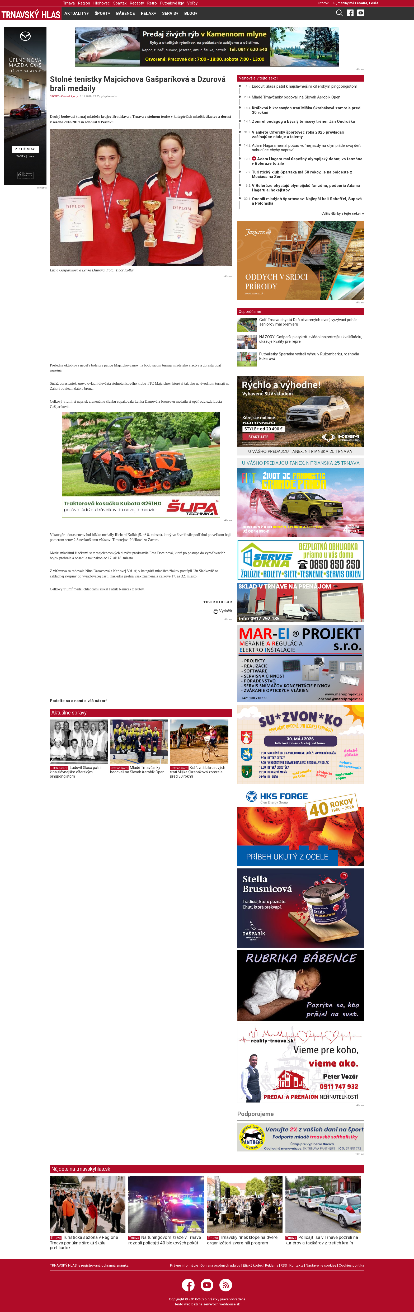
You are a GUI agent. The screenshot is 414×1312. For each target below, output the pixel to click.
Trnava (69, 3)
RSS (284, 1265)
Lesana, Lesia (366, 3)
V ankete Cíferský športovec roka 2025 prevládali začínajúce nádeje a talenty (298, 134)
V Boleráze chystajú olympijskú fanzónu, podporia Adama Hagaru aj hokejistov (306, 187)
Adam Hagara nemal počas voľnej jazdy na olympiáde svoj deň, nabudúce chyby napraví (306, 147)
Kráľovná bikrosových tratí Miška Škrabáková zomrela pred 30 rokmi (197, 771)
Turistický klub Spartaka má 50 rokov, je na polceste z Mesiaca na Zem (302, 174)
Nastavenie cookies (321, 1265)
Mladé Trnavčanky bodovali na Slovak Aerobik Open (137, 769)
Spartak (119, 3)
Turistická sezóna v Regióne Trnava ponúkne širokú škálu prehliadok (84, 1242)
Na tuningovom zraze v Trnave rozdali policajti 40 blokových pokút (164, 1240)
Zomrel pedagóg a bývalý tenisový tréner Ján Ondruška (303, 121)
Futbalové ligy (172, 3)
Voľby (192, 3)
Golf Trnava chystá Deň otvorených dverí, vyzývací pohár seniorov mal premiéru (308, 322)
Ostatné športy (69, 96)
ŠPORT (54, 96)
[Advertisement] (141, 317)
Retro (152, 3)
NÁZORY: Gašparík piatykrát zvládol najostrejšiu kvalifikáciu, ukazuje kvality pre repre (310, 339)
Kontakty (296, 1265)
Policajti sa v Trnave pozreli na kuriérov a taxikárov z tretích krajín (321, 1240)
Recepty (137, 3)
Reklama (271, 1265)
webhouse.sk (229, 1304)
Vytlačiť (223, 611)
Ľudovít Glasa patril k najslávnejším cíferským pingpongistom (75, 771)
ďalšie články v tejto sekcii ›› (343, 213)
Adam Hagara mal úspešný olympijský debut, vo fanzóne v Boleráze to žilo (307, 161)
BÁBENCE (125, 13)
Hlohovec (101, 3)
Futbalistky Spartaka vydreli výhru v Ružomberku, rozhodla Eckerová (309, 356)
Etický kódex (253, 1265)
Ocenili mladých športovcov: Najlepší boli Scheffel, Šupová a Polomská (307, 201)
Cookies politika (351, 1265)
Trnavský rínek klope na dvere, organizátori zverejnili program (242, 1240)
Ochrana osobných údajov (220, 1265)
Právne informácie (184, 1265)
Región (84, 3)
